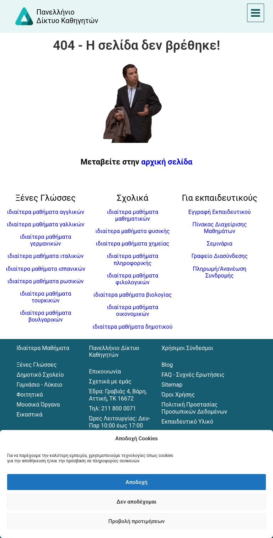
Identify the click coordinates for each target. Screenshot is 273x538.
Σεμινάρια (219, 243)
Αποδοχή (136, 482)
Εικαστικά (29, 414)
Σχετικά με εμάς (110, 381)
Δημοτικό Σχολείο (40, 374)
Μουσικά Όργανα (38, 404)
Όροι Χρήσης (177, 394)
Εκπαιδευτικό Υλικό (187, 421)
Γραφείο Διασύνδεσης (219, 256)
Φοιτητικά (29, 394)
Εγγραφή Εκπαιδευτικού (219, 212)
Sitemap (171, 384)
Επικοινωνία (105, 371)
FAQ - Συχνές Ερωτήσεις (192, 374)
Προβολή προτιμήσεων (136, 521)
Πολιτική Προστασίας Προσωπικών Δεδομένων (194, 408)
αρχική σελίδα (166, 161)
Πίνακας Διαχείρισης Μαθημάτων (219, 228)
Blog (167, 364)
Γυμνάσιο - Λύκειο (39, 384)
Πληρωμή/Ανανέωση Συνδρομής (219, 272)
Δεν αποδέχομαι (136, 502)
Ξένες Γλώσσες (36, 364)
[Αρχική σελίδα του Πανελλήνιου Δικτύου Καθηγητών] (56, 16)
